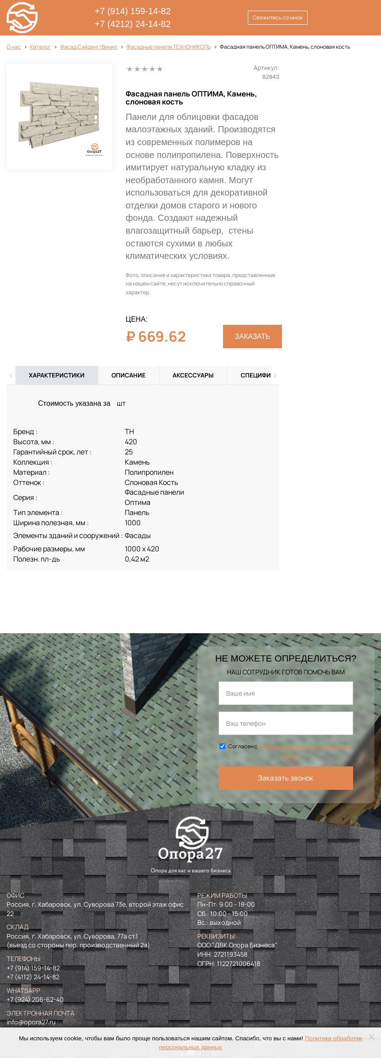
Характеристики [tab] (57, 375)
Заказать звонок (285, 778)
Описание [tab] (129, 375)
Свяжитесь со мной (278, 17)
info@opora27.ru (31, 1022)
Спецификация (266, 375)
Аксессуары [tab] (193, 375)
